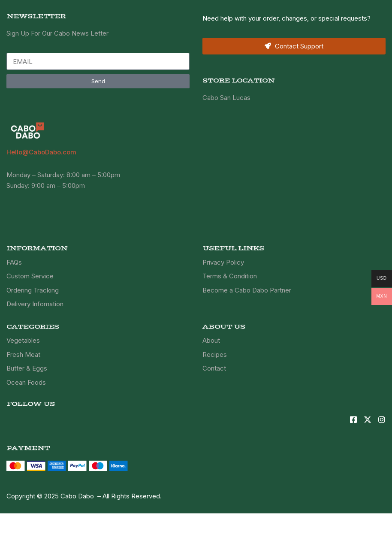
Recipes (214, 354)
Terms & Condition (229, 276)
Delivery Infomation (34, 304)
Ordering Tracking (32, 290)
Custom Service (30, 276)
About (211, 340)
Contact (214, 368)
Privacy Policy (223, 262)
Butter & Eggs (26, 368)
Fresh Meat (23, 354)
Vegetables (23, 340)
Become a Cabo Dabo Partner (246, 290)
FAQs (14, 262)
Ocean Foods (26, 382)
